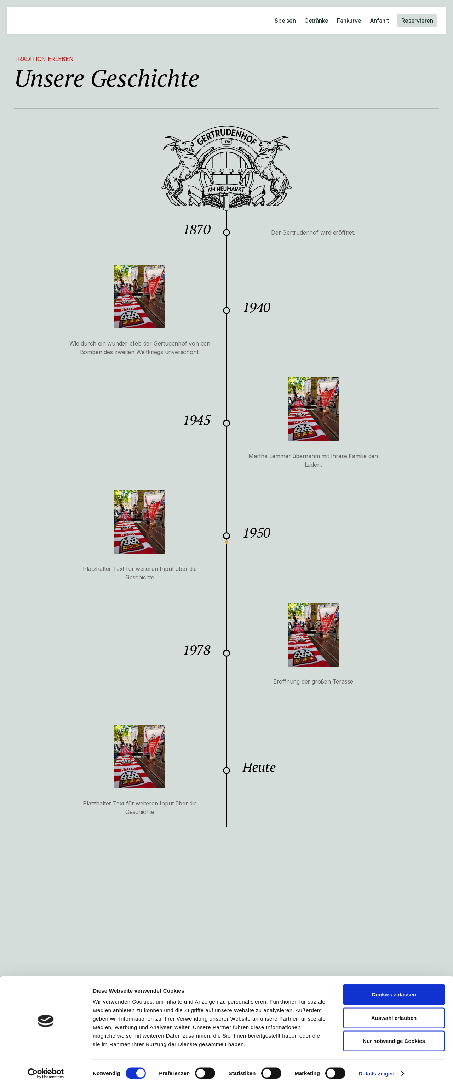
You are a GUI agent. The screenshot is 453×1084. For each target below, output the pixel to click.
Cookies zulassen (394, 991)
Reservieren (417, 20)
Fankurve (349, 20)
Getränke (316, 20)
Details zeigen (376, 1070)
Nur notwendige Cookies (394, 1037)
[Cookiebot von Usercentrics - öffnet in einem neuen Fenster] (46, 1070)
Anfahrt (379, 20)
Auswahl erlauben (394, 1014)
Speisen (285, 20)
